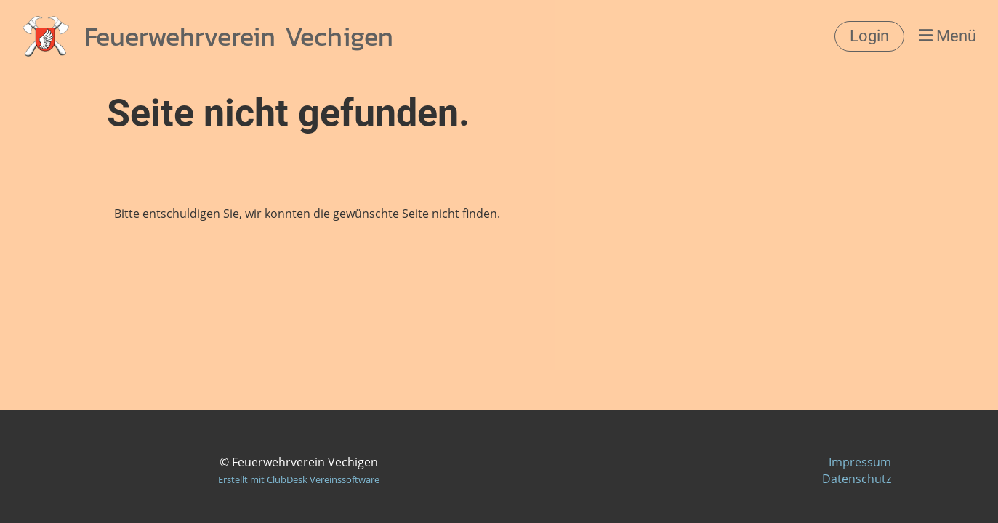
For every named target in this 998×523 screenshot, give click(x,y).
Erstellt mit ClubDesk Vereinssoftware (298, 479)
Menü (947, 36)
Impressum (860, 462)
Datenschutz (856, 479)
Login (869, 36)
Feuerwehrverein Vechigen (238, 36)
